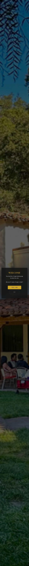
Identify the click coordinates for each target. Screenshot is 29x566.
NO (14, 292)
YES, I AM (14, 287)
